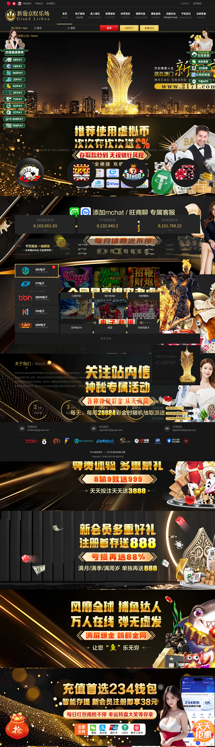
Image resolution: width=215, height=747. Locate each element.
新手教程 (197, 3)
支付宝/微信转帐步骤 (115, 452)
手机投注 (39, 3)
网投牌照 (27, 3)
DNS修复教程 (96, 452)
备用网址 (51, 3)
